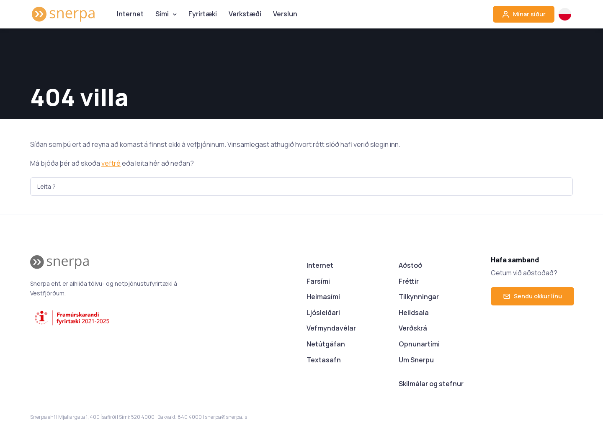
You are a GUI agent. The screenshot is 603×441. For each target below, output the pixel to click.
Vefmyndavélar (331, 328)
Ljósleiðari (323, 312)
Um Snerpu (416, 359)
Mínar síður (524, 14)
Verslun (285, 13)
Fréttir (409, 281)
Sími (162, 13)
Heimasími (323, 296)
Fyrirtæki (202, 13)
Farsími (318, 281)
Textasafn (324, 359)
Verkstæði (245, 13)
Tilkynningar (419, 296)
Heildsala (414, 312)
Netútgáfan (326, 344)
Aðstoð (410, 265)
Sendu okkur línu (532, 296)
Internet (130, 13)
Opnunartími (419, 344)
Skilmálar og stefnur (431, 383)
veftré (111, 163)
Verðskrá (413, 328)
